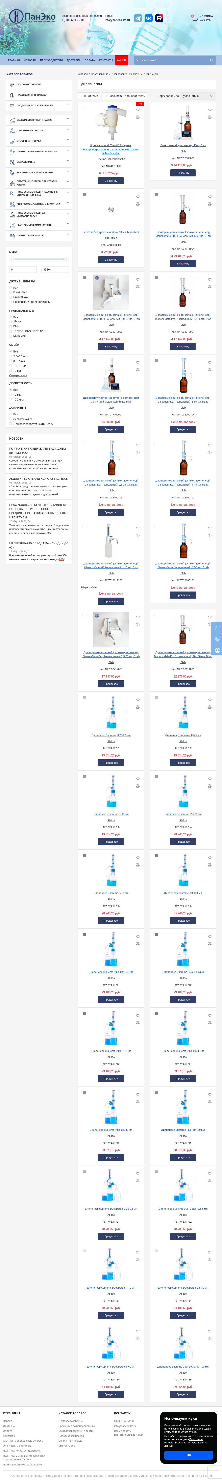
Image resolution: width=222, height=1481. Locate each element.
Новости (16, 439)
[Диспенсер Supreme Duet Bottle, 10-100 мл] (183, 1342)
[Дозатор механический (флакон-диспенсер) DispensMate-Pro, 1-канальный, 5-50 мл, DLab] (183, 208)
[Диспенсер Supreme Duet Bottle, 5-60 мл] (111, 1342)
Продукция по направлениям (76, 1426)
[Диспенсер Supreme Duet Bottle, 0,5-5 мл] (183, 1184)
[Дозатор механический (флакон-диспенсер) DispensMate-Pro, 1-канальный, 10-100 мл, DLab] (183, 628)
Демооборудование (70, 1420)
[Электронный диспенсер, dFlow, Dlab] (183, 121)
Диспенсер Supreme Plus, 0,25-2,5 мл (111, 971)
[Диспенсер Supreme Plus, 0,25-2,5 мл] (111, 948)
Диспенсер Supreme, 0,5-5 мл (183, 735)
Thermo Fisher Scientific (111, 158)
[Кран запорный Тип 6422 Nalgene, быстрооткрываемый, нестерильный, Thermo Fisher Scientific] (111, 121)
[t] (138, 18)
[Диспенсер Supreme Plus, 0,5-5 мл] (183, 948)
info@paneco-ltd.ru (117, 20)
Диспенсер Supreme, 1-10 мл (111, 814)
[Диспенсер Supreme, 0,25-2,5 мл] (111, 711)
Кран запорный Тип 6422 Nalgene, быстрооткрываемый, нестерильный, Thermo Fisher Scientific (111, 149)
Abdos (111, 741)
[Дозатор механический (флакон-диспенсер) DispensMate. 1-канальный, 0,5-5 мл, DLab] (183, 539)
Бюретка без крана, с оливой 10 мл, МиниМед (111, 232)
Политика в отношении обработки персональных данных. (185, 1442)
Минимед (111, 237)
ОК (189, 1455)
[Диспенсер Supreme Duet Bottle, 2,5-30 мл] (183, 1263)
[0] (23, 269)
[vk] (149, 18)
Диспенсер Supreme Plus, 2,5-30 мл (183, 1050)
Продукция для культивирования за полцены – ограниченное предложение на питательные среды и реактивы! (38, 511)
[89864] (55, 269)
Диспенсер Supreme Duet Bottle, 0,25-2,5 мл (111, 1208)
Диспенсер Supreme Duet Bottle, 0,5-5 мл (183, 1208)
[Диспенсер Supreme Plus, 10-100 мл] (183, 1106)
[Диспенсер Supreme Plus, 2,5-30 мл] (183, 1027)
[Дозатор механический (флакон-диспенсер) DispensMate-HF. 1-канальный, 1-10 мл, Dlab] (111, 539)
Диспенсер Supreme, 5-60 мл (111, 893)
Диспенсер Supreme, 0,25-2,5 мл (111, 735)
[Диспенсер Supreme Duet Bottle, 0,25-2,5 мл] (111, 1184)
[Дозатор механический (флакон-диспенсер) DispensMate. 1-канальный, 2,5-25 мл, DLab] (111, 456)
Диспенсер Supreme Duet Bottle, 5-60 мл (111, 1366)
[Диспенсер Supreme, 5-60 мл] (111, 869)
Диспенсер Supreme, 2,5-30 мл (183, 814)
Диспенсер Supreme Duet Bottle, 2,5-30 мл (183, 1287)
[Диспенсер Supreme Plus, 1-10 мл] (111, 1027)
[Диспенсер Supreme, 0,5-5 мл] (183, 711)
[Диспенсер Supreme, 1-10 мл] (111, 790)
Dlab (183, 151)
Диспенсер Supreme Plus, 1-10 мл (111, 1050)
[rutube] (159, 18)
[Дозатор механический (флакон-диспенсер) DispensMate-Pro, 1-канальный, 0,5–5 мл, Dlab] (183, 291)
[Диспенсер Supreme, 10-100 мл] (183, 869)
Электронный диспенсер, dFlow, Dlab (183, 145)
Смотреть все (18, 375)
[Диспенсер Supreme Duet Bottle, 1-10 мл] (111, 1263)
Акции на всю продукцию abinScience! (38, 478)
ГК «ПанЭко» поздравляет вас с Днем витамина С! (37, 450)
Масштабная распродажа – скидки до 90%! (38, 545)
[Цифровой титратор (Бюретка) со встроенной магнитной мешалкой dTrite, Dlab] (111, 374)
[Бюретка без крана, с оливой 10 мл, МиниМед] (111, 208)
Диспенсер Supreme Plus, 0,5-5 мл (183, 971)
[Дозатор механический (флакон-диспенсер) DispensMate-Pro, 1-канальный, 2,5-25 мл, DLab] (111, 628)
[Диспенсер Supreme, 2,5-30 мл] (183, 790)
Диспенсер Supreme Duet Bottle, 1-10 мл (111, 1287)
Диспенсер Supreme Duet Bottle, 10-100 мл (183, 1366)
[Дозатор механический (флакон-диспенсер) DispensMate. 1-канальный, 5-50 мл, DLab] (183, 374)
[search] (175, 60)
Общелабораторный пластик (76, 1430)
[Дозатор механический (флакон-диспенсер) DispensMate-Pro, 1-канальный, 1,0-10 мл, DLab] (111, 291)
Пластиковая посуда (71, 1435)
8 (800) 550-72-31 (72, 20)
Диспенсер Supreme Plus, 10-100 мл (183, 1129)
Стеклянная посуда (70, 1440)
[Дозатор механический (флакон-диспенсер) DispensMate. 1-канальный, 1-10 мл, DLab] (183, 456)
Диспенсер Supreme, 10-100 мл (183, 893)
